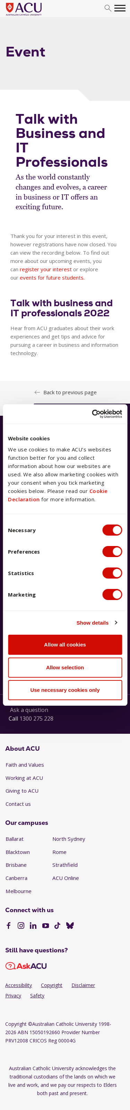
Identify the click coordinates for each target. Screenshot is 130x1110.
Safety (37, 995)
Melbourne (19, 891)
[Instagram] (21, 926)
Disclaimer (83, 985)
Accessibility (18, 985)
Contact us (18, 803)
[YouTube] (45, 926)
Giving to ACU (22, 790)
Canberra (16, 877)
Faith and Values (25, 764)
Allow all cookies (65, 645)
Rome (59, 851)
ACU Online (65, 877)
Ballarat (15, 838)
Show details (93, 623)
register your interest (46, 269)
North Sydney (68, 838)
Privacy (13, 995)
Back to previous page (70, 392)
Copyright (51, 985)
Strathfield (65, 864)
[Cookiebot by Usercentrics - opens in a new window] (92, 414)
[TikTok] (57, 926)
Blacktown (18, 851)
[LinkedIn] (33, 926)
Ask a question (29, 710)
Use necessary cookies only (64, 690)
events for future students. (52, 277)
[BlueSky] (70, 926)
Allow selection (65, 667)
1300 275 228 (36, 718)
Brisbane (16, 864)
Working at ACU (24, 777)
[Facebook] (8, 926)
